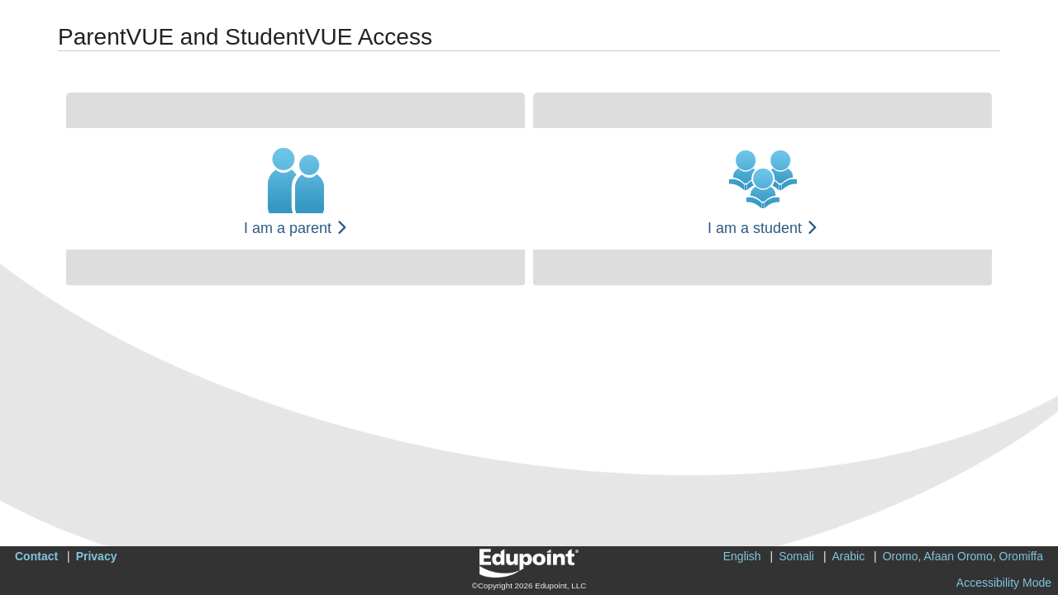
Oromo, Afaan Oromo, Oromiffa (963, 556)
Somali (796, 556)
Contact (36, 556)
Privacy (96, 556)
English (742, 556)
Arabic (848, 556)
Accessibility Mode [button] (1003, 582)
